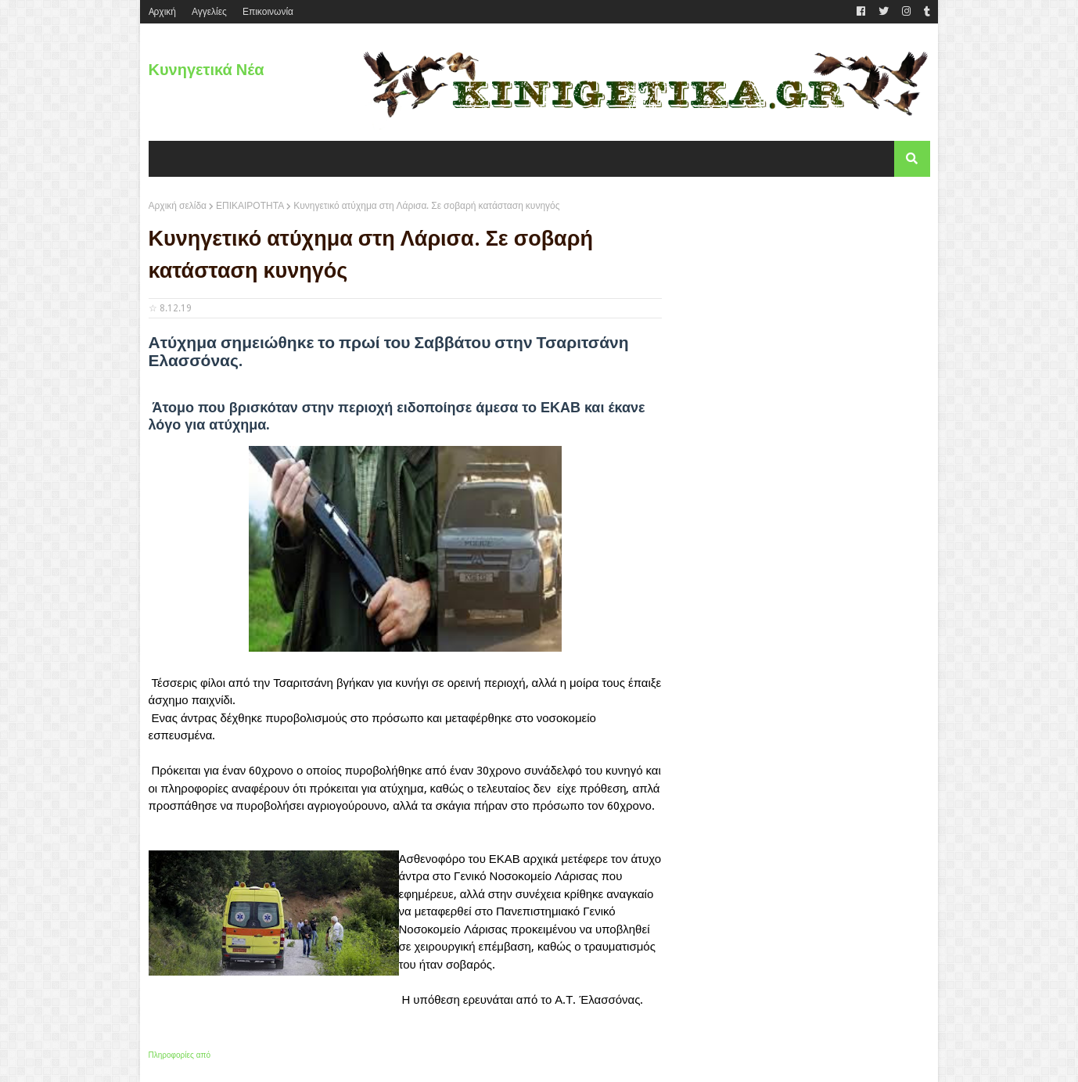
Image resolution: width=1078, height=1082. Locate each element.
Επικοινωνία (268, 11)
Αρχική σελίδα (178, 205)
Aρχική (162, 11)
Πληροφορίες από (180, 1055)
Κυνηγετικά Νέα (206, 69)
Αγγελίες (209, 11)
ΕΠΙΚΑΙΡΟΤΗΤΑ (250, 205)
